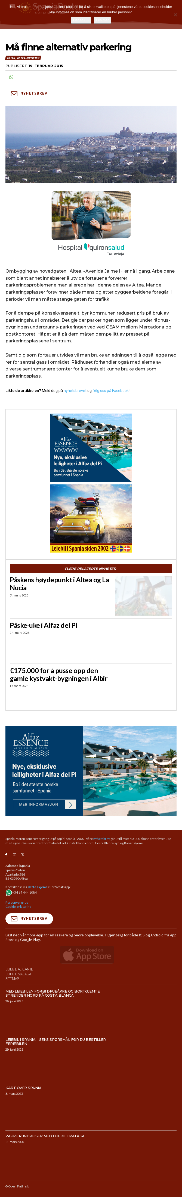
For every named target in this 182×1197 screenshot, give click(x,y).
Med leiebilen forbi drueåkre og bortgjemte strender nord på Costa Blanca (52, 1004)
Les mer (102, 20)
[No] (175, 14)
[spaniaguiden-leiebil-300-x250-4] (91, 518)
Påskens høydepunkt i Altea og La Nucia (59, 583)
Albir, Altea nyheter (23, 58)
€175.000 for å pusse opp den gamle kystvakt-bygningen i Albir (58, 674)
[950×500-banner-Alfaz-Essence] (91, 771)
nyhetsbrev (101, 839)
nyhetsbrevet (75, 390)
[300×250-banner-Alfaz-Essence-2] (91, 448)
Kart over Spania (23, 1099)
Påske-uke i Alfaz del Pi (43, 625)
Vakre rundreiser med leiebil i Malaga (45, 1147)
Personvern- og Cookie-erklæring (18, 904)
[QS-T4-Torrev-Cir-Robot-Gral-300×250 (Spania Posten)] (91, 224)
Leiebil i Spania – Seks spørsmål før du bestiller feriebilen (55, 1053)
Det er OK (81, 20)
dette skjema (37, 887)
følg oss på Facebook (110, 390)
